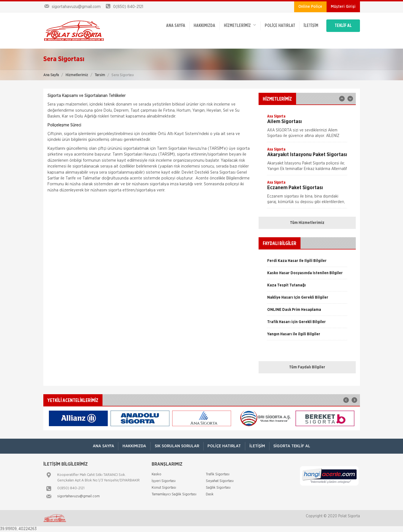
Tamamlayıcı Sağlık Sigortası (174, 494)
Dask (210, 494)
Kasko (156, 474)
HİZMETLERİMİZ (239, 25)
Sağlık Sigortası (218, 488)
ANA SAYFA (174, 25)
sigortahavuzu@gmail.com (78, 496)
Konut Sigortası (164, 488)
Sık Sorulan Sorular (177, 446)
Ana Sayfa (51, 75)
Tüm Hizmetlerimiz (307, 223)
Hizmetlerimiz (77, 75)
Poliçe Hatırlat (279, 25)
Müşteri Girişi (343, 7)
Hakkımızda (203, 25)
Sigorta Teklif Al (292, 446)
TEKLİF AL (343, 25)
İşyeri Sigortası (164, 481)
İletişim (310, 25)
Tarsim (100, 75)
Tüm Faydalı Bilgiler (307, 367)
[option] (307, 127)
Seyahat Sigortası (220, 481)
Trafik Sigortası (217, 474)
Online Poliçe (310, 7)
